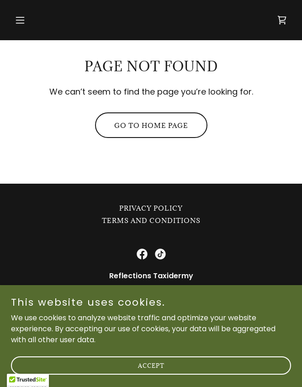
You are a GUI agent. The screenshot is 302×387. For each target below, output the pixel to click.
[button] (32, 20)
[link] (282, 20)
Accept (151, 378)
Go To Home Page (151, 125)
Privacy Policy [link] (151, 208)
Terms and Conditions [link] (151, 220)
